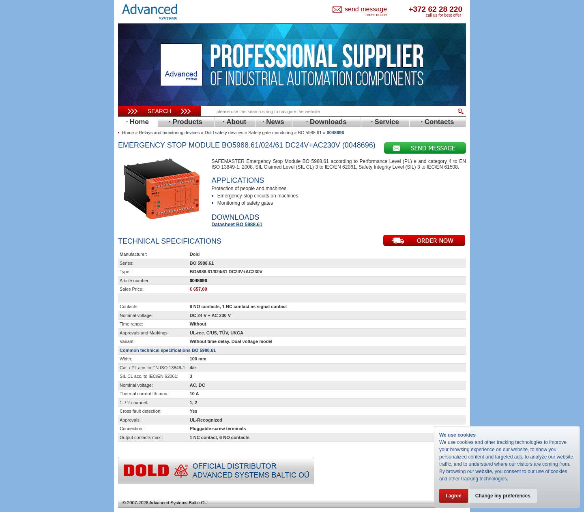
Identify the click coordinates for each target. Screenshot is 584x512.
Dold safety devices (224, 132)
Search (159, 111)
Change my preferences (503, 496)
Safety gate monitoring (270, 132)
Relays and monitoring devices (169, 132)
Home (128, 132)
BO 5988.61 (310, 132)
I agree (454, 496)
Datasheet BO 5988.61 (237, 224)
